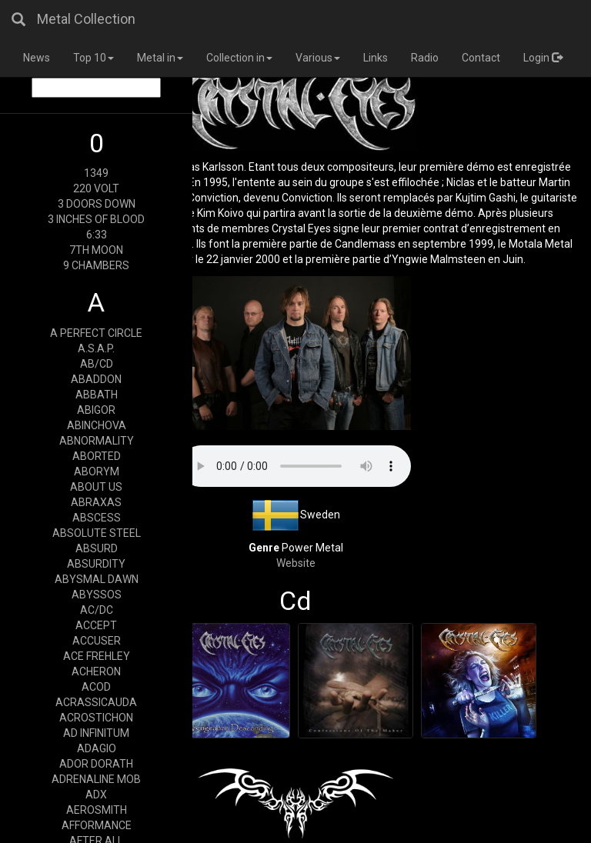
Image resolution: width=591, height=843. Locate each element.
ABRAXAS (96, 502)
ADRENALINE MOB (96, 779)
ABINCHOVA (96, 425)
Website (296, 563)
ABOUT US (96, 487)
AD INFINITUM (96, 733)
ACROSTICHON (96, 717)
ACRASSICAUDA (96, 702)
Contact (481, 58)
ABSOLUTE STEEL (96, 533)
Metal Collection (86, 19)
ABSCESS (96, 517)
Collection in (239, 58)
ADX (96, 794)
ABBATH (96, 394)
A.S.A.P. (96, 348)
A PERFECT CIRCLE (96, 333)
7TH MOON (96, 250)
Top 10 (93, 58)
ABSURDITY (96, 564)
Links (375, 58)
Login (543, 58)
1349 (96, 173)
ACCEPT (96, 625)
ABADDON (96, 379)
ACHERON (96, 671)
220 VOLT (96, 188)
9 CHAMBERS (96, 265)
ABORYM (96, 471)
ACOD (96, 687)
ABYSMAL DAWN (97, 579)
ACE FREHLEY (96, 656)
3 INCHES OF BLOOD (96, 219)
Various (318, 58)
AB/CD (96, 364)
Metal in (160, 58)
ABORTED (96, 456)
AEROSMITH (96, 810)
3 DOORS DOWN (96, 204)
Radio (425, 58)
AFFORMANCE (97, 825)
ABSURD (96, 548)
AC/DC (96, 610)
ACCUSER (96, 641)
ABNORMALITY (96, 441)
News (36, 58)
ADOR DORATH (96, 764)
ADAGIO (96, 748)
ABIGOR (96, 410)
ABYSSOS (97, 594)
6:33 (96, 234)
